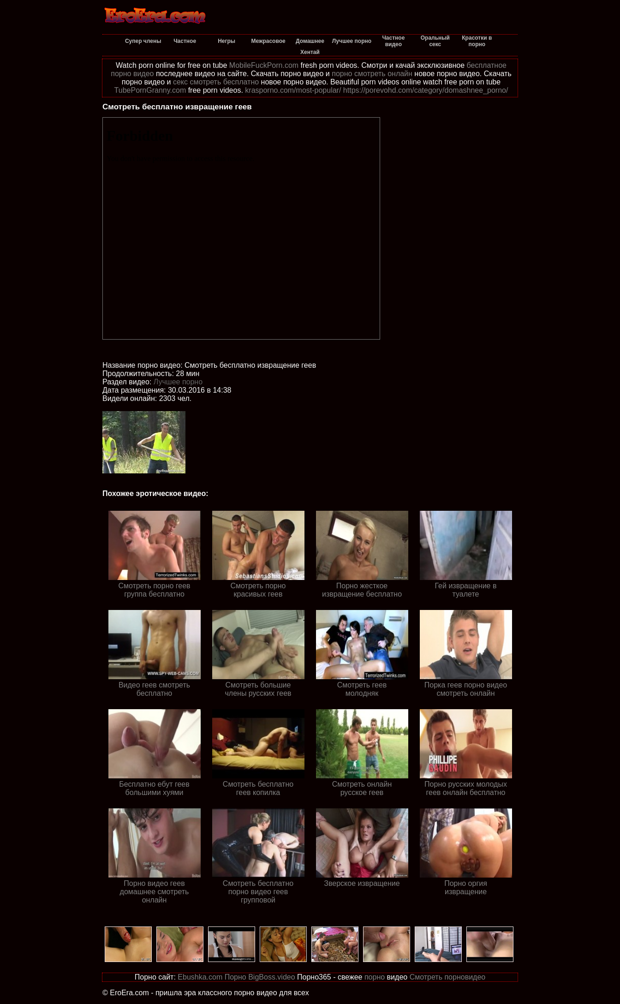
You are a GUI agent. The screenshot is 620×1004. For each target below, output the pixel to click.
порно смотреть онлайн (372, 74)
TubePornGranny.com (150, 90)
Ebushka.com (200, 977)
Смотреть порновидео (448, 977)
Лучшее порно (178, 382)
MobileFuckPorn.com (263, 65)
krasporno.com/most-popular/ (293, 90)
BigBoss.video (271, 977)
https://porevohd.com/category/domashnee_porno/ (425, 90)
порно (374, 977)
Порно (235, 977)
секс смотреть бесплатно (216, 82)
